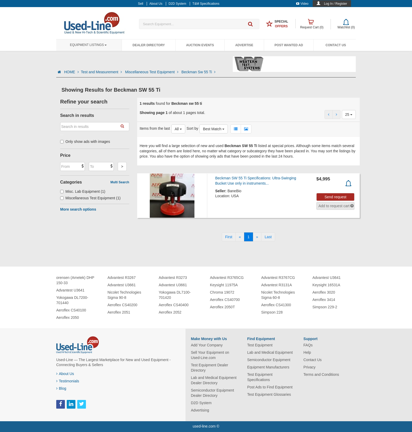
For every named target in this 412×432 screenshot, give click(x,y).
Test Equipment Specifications (260, 377)
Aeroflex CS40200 (122, 305)
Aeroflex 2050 (67, 317)
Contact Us (336, 45)
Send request (335, 197)
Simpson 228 (272, 312)
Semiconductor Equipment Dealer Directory (212, 393)
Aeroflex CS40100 (71, 310)
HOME (71, 72)
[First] (229, 236)
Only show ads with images (85, 141)
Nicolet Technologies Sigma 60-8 (278, 295)
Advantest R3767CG (278, 277)
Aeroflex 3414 (323, 300)
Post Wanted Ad (289, 45)
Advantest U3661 (121, 285)
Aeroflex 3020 (323, 292)
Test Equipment (260, 345)
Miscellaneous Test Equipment (152, 72)
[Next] (257, 236)
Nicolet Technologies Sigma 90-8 (124, 295)
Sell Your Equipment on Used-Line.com (210, 355)
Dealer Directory (148, 45)
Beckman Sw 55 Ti (199, 72)
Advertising (200, 410)
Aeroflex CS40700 (225, 300)
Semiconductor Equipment (268, 360)
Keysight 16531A (326, 285)
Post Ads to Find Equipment (270, 387)
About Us (65, 374)
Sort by (192, 128)
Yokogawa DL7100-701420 (175, 295)
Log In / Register (335, 4)
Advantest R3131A (276, 285)
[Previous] (239, 236)
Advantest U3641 (70, 290)
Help (307, 352)
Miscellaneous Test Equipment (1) (90, 198)
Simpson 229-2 (324, 307)
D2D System (201, 403)
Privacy (309, 367)
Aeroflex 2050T (222, 307)
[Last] (268, 236)
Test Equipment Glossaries (269, 394)
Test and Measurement (102, 72)
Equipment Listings (88, 45)
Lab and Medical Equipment (270, 352)
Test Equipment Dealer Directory (209, 367)
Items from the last (155, 128)
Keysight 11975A (224, 285)
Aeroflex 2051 (118, 312)
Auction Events (200, 45)
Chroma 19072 (222, 292)
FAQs (308, 345)
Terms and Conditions (321, 374)
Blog (61, 388)
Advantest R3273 (173, 277)
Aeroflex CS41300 (276, 305)
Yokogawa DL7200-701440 (72, 300)
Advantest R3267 (121, 277)
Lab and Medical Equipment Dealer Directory (214, 380)
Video (302, 4)
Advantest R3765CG (227, 277)
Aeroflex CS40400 (174, 305)
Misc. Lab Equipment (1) (82, 191)
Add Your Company (207, 345)
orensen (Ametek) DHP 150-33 (75, 280)
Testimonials (67, 381)
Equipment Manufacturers (268, 367)
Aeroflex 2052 (170, 312)
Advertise (244, 45)
